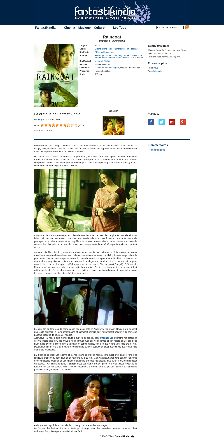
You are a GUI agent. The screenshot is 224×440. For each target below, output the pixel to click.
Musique (84, 27)
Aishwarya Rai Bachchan (106, 55)
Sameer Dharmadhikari (118, 58)
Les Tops (119, 27)
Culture (99, 27)
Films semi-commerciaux (113, 49)
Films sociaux (132, 49)
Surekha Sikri (137, 55)
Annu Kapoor (101, 58)
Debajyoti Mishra (102, 61)
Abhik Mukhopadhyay (104, 52)
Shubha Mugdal (112, 67)
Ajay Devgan (124, 55)
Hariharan (99, 67)
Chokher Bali (107, 338)
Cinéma (69, 27)
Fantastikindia (45, 27)
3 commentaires (157, 150)
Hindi (97, 45)
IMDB (156, 68)
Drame (98, 49)
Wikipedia (157, 71)
